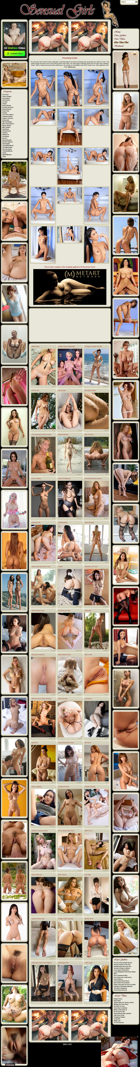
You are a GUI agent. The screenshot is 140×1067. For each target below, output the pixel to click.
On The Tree (35, 390)
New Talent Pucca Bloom (122, 982)
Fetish (80, 562)
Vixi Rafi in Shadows (120, 988)
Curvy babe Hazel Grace (121, 981)
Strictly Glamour (7, 142)
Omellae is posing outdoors (40, 830)
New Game (117, 1000)
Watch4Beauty (7, 154)
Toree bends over (37, 874)
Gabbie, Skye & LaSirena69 (66, 346)
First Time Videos (8, 114)
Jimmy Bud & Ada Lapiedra (122, 1013)
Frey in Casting (36, 478)
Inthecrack (5, 120)
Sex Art (4, 138)
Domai (4, 103)
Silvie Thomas (62, 874)
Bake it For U (89, 830)
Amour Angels (7, 96)
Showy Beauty (7, 140)
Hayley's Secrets (7, 118)
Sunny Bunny (118, 979)
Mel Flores (88, 742)
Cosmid (4, 102)
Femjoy (4, 113)
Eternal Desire (6, 109)
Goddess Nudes (7, 116)
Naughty (105, 606)
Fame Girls (5, 111)
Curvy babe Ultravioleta (121, 970)
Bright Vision (118, 999)
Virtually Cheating (90, 786)
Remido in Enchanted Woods (123, 986)
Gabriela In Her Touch (91, 566)
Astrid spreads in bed (38, 610)
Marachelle (88, 610)
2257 (70, 1044)
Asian (106, 914)
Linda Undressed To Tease (66, 742)
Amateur (52, 474)
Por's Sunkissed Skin (120, 975)
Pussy (80, 430)
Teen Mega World (7, 145)
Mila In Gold (88, 654)
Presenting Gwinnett (120, 990)
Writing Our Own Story (121, 1004)
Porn (80, 386)
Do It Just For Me (119, 1011)
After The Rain (89, 434)
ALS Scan (5, 94)
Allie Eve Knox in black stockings (41, 698)
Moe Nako (88, 874)
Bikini (106, 430)
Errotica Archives (8, 107)
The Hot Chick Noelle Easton (123, 962)
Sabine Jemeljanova (64, 478)
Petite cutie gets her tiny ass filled (124, 984)
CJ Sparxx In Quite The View (93, 346)
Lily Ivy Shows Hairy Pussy (66, 830)
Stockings (79, 606)
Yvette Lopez (89, 962)
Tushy (4, 153)
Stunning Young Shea (38, 654)
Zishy (4, 156)
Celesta (60, 566)
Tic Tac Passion (119, 1022)
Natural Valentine (63, 434)
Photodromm (6, 131)
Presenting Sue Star (64, 610)
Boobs (106, 518)
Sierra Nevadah (89, 522)
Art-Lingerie (6, 98)
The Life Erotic (7, 149)
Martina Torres (89, 918)
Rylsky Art (5, 134)
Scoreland (5, 136)
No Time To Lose (119, 1006)
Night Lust (117, 1020)
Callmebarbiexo (63, 522)
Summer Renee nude (38, 918)
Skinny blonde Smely (64, 654)
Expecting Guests (63, 962)
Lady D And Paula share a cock (41, 566)
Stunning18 (6, 143)
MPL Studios (6, 127)
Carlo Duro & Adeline (120, 1008)
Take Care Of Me (119, 1015)
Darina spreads (62, 698)
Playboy (5, 133)
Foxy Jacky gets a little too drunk (41, 434)
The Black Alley (7, 147)
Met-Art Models (7, 122)
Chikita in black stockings (65, 918)
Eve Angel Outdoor (90, 390)
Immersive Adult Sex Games (93, 478)
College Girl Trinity (63, 786)
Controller (117, 1019)
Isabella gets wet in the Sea (122, 966)
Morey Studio (6, 125)
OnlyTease (5, 129)
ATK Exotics (6, 100)
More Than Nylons (8, 123)
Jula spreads (62, 390)
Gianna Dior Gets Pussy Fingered (42, 962)
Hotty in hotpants (37, 786)
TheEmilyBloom (7, 151)
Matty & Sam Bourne (120, 1009)
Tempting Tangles (119, 1017)
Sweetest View (36, 522)
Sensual (105, 386)
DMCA (65, 1044)
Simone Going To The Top (122, 964)
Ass (107, 474)
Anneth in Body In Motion (122, 968)
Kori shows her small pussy (123, 977)
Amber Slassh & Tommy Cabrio (124, 1002)
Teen (53, 386)
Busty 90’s (35, 742)
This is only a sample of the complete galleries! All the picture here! (69, 267)
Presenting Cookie (69, 58)
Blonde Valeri (36, 346)
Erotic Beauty (6, 105)
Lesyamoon (88, 698)
